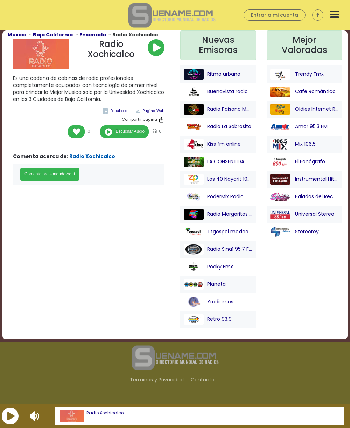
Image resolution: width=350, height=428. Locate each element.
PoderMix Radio (214, 197)
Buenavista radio (216, 92)
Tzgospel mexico (216, 232)
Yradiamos (208, 302)
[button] (10, 416)
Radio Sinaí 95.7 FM (218, 249)
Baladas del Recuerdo (304, 197)
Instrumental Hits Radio (304, 179)
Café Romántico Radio (304, 92)
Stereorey (294, 232)
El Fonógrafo (297, 162)
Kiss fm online (212, 144)
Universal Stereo (302, 214)
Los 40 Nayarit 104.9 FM (218, 179)
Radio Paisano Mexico (218, 109)
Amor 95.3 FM (299, 127)
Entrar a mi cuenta (274, 15)
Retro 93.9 (208, 319)
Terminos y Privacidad (157, 379)
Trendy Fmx (297, 74)
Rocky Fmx (208, 267)
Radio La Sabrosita (217, 127)
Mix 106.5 (293, 144)
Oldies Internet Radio (304, 109)
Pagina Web (153, 110)
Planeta (205, 284)
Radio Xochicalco (105, 413)
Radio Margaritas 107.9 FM (218, 214)
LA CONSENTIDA (214, 162)
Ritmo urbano (212, 74)
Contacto (203, 379)
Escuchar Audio (130, 131)
